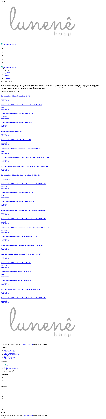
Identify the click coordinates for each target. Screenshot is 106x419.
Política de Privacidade (9, 353)
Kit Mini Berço (7, 78)
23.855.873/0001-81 (28, 344)
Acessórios (6, 75)
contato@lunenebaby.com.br (11, 368)
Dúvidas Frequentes (9, 350)
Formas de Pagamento (9, 351)
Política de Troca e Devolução (11, 354)
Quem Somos (7, 356)
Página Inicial (7, 73)
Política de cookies (8, 358)
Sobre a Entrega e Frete (9, 357)
